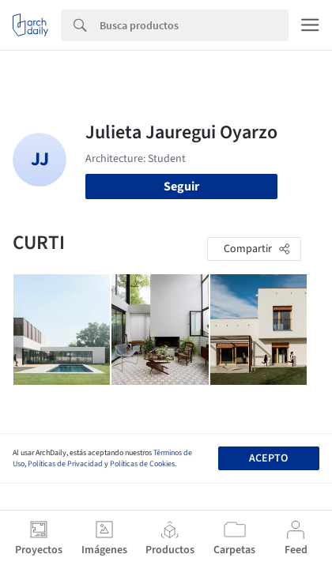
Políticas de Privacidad (65, 463)
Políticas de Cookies (142, 463)
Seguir (181, 186)
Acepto (268, 458)
